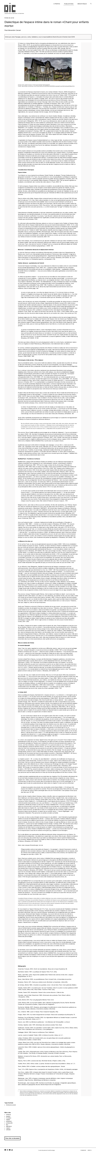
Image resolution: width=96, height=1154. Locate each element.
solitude (8, 1129)
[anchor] (12, 1150)
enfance (8, 1114)
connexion (83, 1150)
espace (8, 1116)
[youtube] (9, 1150)
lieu (7, 1124)
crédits (90, 1150)
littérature (9, 1126)
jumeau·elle (9, 1123)
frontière (8, 1118)
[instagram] (7, 1150)
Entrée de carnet (11, 1105)
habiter (8, 1119)
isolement (9, 1121)
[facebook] (5, 1150)
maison (8, 1128)
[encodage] (91, 4)
